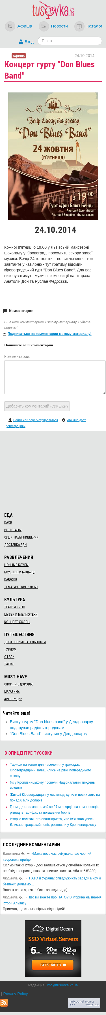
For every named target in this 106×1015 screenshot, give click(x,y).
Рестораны (12, 530)
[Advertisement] (53, 470)
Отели (9, 657)
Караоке (10, 580)
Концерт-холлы (17, 622)
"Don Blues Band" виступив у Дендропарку (48, 733)
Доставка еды (15, 545)
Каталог (94, 26)
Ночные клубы (16, 565)
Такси (9, 664)
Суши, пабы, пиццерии (21, 537)
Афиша (24, 26)
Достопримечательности (25, 642)
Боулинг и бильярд (19, 572)
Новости (59, 26)
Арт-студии (13, 699)
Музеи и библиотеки (21, 615)
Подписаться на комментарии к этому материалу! (50, 334)
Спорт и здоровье (18, 684)
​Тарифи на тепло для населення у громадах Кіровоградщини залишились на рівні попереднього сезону (50, 770)
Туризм (10, 649)
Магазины (12, 692)
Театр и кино (14, 607)
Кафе (8, 523)
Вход (29, 41)
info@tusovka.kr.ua (62, 985)
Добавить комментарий (37, 406)
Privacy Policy (15, 993)
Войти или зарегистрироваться (35, 420)
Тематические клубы (21, 587)
